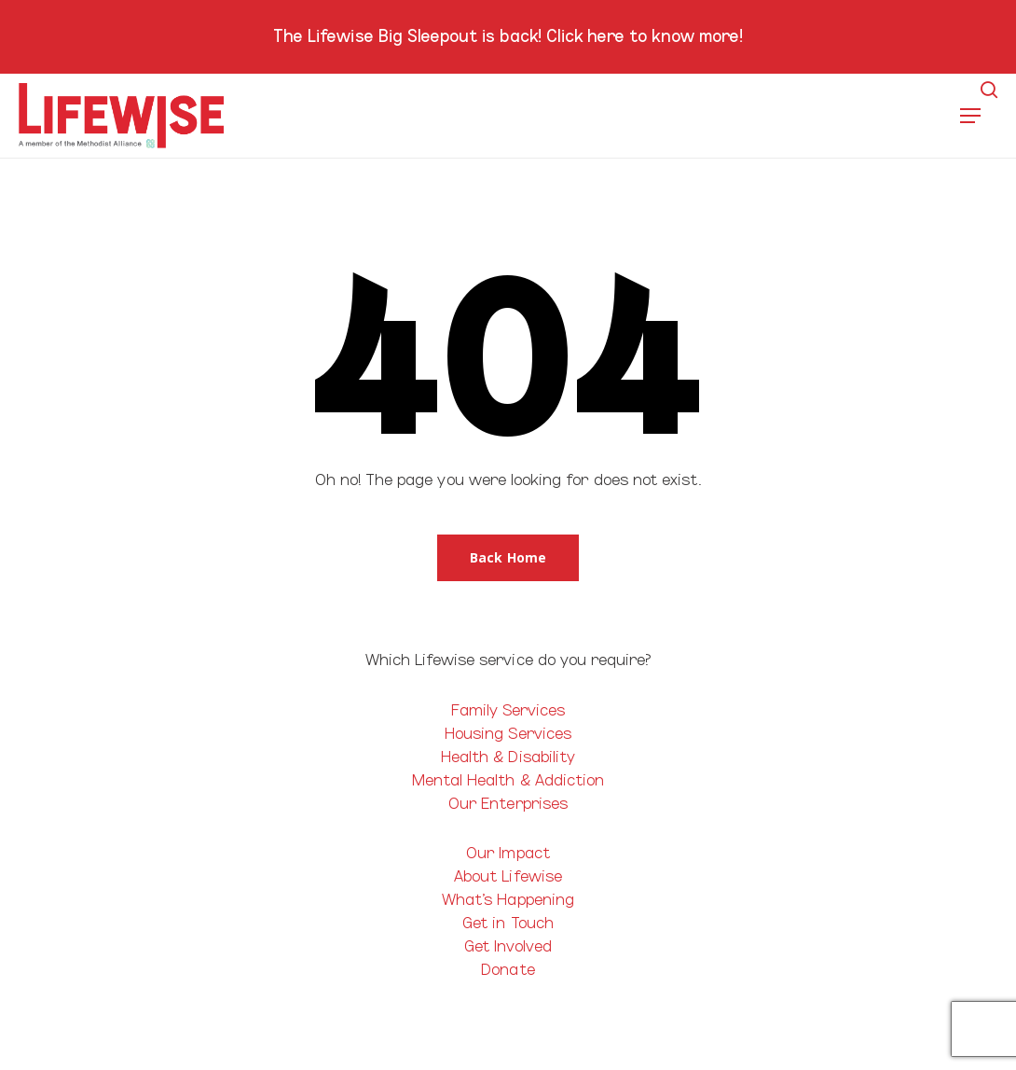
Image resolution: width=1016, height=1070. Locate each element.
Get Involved (508, 944)
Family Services (508, 708)
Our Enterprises (508, 802)
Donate (507, 968)
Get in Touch (508, 921)
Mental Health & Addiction (508, 778)
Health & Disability (508, 755)
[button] (970, 115)
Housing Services (508, 732)
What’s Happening (508, 898)
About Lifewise (508, 874)
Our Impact (508, 851)
